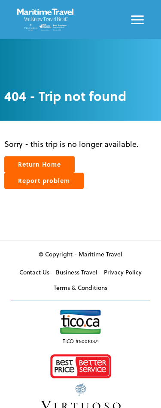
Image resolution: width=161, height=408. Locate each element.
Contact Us (34, 272)
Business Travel (76, 272)
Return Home (39, 164)
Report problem (44, 180)
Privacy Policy (123, 272)
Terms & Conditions (80, 287)
